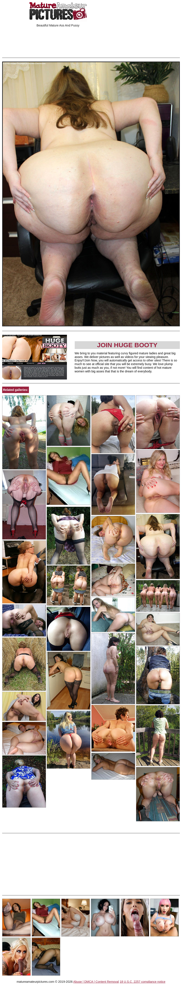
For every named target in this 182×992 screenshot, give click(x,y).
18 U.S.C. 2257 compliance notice (142, 981)
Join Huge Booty (127, 345)
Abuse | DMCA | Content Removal (96, 981)
